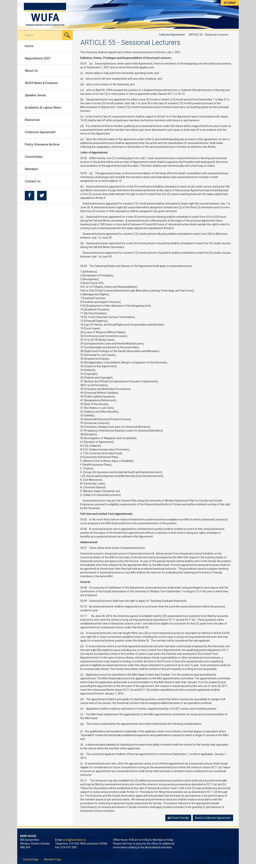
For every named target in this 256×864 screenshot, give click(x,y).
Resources (32, 120)
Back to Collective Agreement (213, 817)
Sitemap (230, 2)
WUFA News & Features (41, 83)
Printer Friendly (178, 817)
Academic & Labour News (43, 107)
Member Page (52, 859)
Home (29, 46)
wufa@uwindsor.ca (74, 839)
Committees (33, 157)
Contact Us (33, 181)
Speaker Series (35, 95)
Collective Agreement (40, 132)
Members (31, 169)
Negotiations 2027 (38, 58)
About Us (31, 70)
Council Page (30, 859)
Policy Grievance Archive (42, 144)
